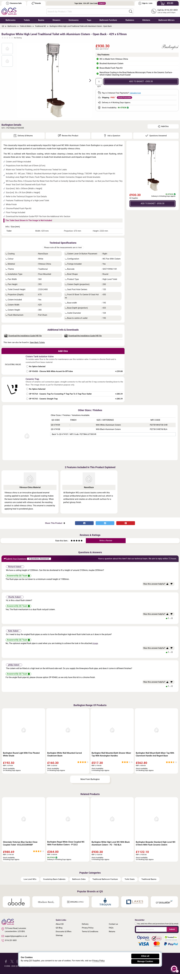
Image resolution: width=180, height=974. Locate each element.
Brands (36, 3)
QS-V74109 (55, 425)
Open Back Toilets (37, 342)
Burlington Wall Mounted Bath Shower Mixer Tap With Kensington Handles (111, 754)
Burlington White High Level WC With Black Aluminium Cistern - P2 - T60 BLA (111, 843)
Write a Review (105, 540)
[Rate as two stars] (72, 540)
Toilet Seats (130, 879)
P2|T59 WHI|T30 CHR (158, 425)
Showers (56, 20)
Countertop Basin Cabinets (54, 879)
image (95, 643)
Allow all (145, 956)
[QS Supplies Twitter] (12, 961)
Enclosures (73, 20)
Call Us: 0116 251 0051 (167, 10)
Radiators (130, 20)
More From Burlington (90, 779)
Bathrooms (10, 20)
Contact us (113, 924)
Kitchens (146, 20)
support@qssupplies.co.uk (14, 936)
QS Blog (59, 928)
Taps (89, 20)
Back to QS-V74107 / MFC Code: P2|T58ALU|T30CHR (74, 434)
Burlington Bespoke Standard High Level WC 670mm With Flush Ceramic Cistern (155, 843)
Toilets (27, 20)
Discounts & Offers (63, 931)
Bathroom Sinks (79, 879)
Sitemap (59, 935)
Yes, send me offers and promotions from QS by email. (158, 924)
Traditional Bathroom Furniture (105, 879)
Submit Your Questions (14, 558)
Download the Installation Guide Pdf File (23, 335)
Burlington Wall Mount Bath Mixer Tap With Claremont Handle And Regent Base (155, 754)
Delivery (85, 924)
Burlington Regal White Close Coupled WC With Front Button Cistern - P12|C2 (65, 843)
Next (89, 80)
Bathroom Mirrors (166, 20)
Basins (41, 20)
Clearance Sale (14, 3)
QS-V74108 (55, 429)
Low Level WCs (30, 879)
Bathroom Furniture (108, 20)
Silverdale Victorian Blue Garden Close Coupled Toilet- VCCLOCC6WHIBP (20, 843)
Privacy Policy (87, 928)
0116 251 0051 (9, 940)
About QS (60, 924)
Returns (112, 931)
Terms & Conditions (90, 931)
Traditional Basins (148, 879)
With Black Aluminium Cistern (108, 429)
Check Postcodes (124, 98)
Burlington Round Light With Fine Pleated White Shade (21, 754)
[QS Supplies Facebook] (5, 961)
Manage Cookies (145, 961)
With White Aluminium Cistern (108, 425)
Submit (172, 929)
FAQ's (111, 928)
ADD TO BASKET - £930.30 (141, 81)
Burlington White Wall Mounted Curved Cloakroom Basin (64, 754)
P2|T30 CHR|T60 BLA (158, 429)
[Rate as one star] (71, 540)
